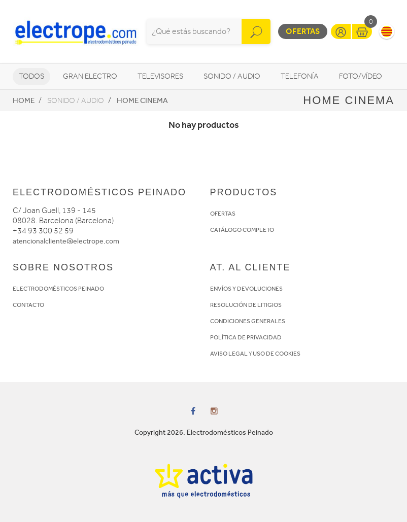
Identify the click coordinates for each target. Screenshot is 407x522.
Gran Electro (90, 76)
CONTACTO (28, 304)
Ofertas (303, 31)
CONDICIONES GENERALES (247, 321)
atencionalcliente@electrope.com (66, 241)
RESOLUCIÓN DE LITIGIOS (246, 304)
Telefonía (300, 76)
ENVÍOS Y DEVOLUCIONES (246, 288)
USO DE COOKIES (276, 353)
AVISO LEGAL (229, 353)
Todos (31, 76)
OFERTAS (222, 213)
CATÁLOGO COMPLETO (242, 229)
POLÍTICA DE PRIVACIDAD (246, 337)
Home (24, 100)
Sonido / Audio (232, 76)
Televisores (160, 76)
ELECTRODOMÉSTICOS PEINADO (58, 288)
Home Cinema (142, 100)
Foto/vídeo (360, 76)
